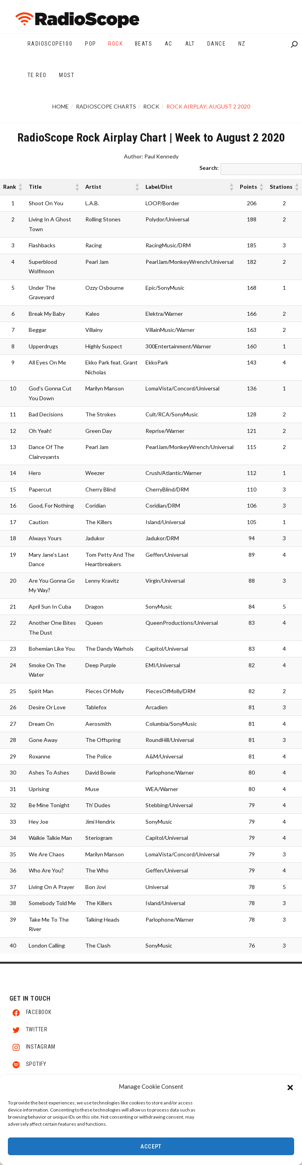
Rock (151, 106)
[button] (290, 1087)
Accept (151, 1147)
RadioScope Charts (106, 106)
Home (60, 106)
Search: (209, 167)
